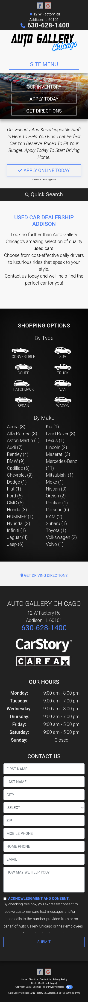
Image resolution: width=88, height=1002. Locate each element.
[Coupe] (23, 369)
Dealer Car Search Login (43, 983)
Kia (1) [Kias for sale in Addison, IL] (52, 426)
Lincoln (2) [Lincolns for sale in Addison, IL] (56, 447)
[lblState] (44, 807)
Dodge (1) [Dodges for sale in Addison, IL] (17, 482)
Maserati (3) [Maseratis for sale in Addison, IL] (58, 454)
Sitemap (37, 987)
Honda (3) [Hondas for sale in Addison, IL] (17, 509)
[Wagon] (62, 402)
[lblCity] (44, 794)
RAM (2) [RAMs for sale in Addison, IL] (54, 516)
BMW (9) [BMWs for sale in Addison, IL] (15, 461)
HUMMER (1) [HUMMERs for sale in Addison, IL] (20, 516)
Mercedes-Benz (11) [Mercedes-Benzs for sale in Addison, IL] (61, 464)
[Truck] (62, 369)
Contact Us (45, 979)
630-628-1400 (48, 25)
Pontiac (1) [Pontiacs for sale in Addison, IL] (57, 502)
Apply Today (44, 99)
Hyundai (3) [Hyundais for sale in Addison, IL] (18, 523)
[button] (44, 194)
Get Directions (44, 111)
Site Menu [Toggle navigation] (44, 64)
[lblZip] (44, 820)
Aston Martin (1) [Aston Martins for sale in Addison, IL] (23, 440)
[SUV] (62, 353)
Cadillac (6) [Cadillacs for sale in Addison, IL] (18, 468)
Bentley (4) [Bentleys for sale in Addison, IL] (17, 454)
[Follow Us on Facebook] (40, 5)
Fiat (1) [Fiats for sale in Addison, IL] (14, 489)
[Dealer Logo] (44, 43)
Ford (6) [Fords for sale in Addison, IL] (15, 496)
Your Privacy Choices (58, 987)
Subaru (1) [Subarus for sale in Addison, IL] (56, 523)
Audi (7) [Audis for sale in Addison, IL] (15, 447)
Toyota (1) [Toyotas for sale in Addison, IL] (56, 530)
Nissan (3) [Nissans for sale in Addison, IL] (56, 489)
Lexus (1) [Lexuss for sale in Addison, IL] (55, 440)
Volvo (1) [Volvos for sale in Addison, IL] (55, 544)
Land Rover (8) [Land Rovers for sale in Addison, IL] (60, 433)
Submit (43, 942)
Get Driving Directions (44, 575)
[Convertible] (23, 353)
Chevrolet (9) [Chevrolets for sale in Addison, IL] (20, 475)
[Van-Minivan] (62, 386)
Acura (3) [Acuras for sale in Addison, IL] (16, 426)
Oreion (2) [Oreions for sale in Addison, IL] (56, 496)
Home (24, 979)
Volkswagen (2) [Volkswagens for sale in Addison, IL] (61, 537)
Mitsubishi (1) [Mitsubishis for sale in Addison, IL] (59, 475)
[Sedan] (23, 402)
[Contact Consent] (4, 898)
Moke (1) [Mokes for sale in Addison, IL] (55, 482)
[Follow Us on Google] (48, 5)
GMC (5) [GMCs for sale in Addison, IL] (15, 502)
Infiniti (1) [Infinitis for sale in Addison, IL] (16, 530)
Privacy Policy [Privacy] (60, 979)
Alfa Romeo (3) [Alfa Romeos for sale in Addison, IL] (22, 433)
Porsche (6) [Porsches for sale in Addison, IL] (57, 509)
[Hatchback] (23, 386)
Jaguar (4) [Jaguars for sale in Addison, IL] (17, 537)
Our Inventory (43, 87)
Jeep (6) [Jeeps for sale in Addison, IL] (15, 544)
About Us (33, 979)
